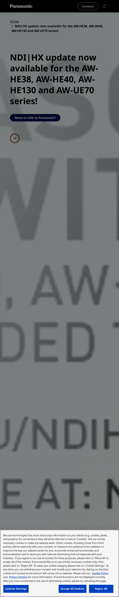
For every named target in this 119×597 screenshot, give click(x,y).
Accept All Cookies (72, 588)
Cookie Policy (100, 573)
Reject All (101, 588)
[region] (59, 563)
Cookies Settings (16, 588)
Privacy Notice (18, 577)
